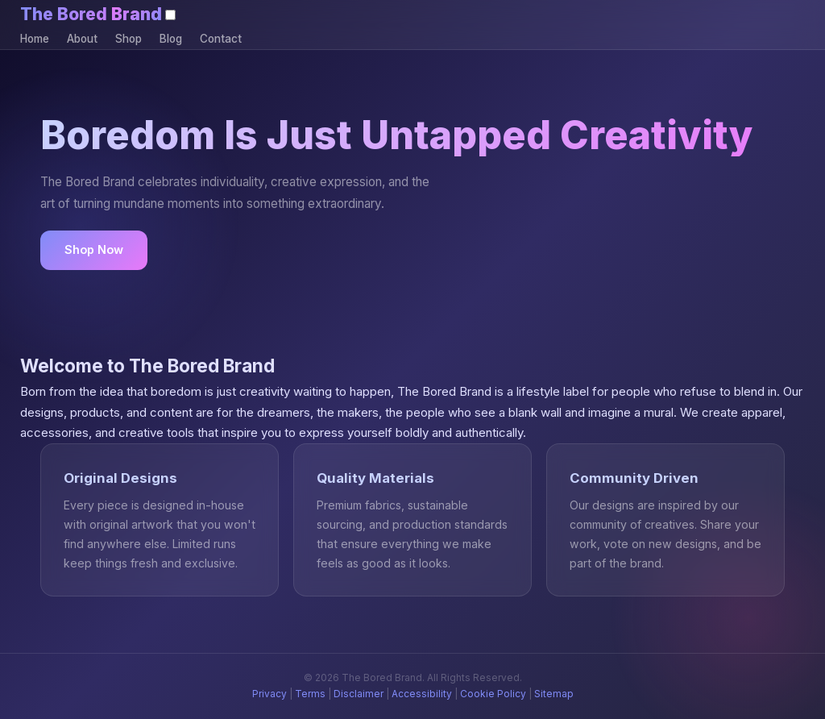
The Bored (91, 14)
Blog (171, 38)
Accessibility (422, 694)
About (82, 38)
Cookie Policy (493, 694)
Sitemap (554, 694)
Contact (221, 38)
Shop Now (93, 249)
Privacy (269, 694)
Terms (310, 694)
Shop (128, 38)
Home (34, 38)
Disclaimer (358, 694)
